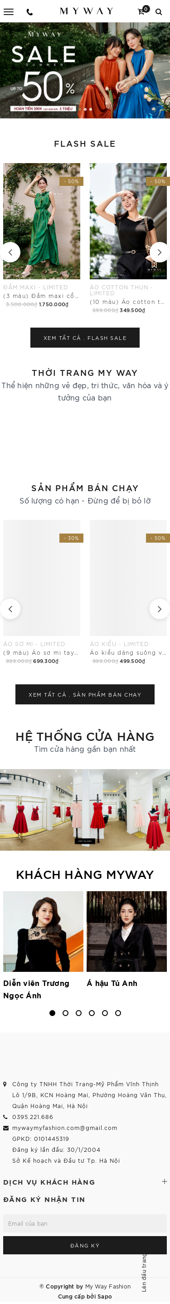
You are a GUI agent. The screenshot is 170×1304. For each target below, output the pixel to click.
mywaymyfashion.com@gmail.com (64, 1127)
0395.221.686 (32, 1116)
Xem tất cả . (85, 337)
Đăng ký (85, 1245)
